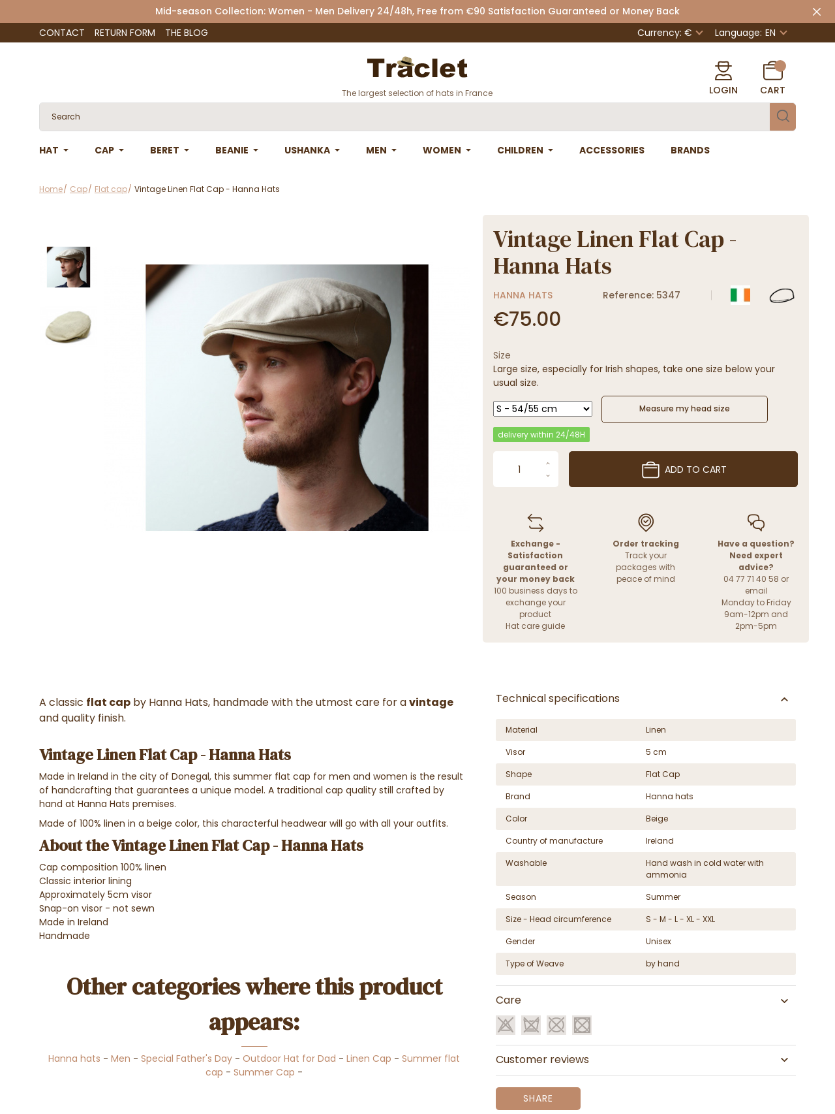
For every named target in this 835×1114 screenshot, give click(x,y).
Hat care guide (535, 625)
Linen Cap (368, 1058)
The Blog (186, 32)
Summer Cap (264, 1072)
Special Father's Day (186, 1058)
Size (502, 355)
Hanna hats (523, 295)
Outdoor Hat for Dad (289, 1058)
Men (120, 1058)
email (756, 590)
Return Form (125, 32)
